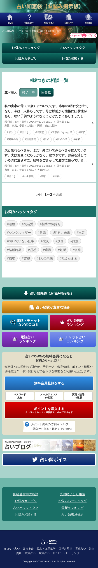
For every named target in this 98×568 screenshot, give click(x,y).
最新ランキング (72, 508)
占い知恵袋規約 (72, 514)
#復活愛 (27, 224)
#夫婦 (56, 176)
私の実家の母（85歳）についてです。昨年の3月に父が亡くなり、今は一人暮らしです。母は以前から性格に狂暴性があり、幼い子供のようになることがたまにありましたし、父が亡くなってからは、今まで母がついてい (47, 111)
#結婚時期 (14, 250)
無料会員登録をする (49, 383)
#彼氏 (45, 241)
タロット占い (12, 548)
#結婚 (11, 224)
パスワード (20, 396)
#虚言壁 (39, 132)
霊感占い (80, 548)
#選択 (43, 176)
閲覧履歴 (88, 19)
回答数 (46, 92)
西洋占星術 (65, 548)
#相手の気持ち (50, 224)
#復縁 (77, 250)
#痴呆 (46, 139)
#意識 (42, 232)
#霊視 (26, 258)
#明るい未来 (61, 232)
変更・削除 (78, 396)
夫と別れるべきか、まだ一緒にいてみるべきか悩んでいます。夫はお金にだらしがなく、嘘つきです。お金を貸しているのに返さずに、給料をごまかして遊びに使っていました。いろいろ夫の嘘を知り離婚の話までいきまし (46, 155)
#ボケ (10, 132)
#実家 (82, 132)
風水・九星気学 (46, 548)
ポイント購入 (49, 19)
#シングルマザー (19, 232)
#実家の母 (12, 139)
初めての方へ (29, 19)
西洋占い (44, 553)
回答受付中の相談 (25, 494)
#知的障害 (30, 139)
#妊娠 (74, 241)
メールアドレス (49, 396)
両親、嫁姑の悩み (47, 125)
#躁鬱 (77, 139)
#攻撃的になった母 (61, 132)
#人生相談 (28, 176)
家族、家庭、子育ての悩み (19, 125)
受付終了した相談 (72, 494)
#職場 (11, 258)
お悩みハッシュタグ (26, 48)
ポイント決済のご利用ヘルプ (52, 427)
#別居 (60, 241)
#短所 (62, 250)
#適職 (47, 250)
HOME (10, 19)
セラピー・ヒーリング (65, 553)
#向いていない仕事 (20, 241)
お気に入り (68, 19)
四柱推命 (28, 548)
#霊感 (32, 250)
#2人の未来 (45, 258)
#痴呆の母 (61, 139)
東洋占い (30, 553)
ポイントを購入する (49, 410)
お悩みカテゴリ (26, 58)
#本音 (81, 232)
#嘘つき (24, 132)
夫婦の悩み (43, 169)
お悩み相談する (72, 58)
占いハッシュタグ (72, 48)
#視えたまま (68, 258)
